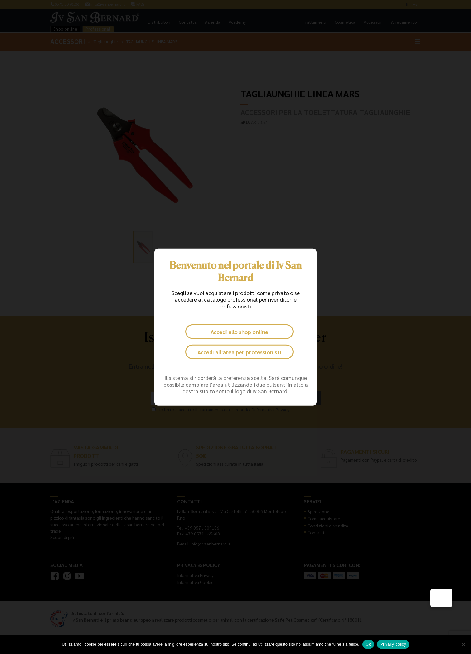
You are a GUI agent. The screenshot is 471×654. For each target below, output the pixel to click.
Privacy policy (393, 644)
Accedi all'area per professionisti (239, 352)
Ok (368, 644)
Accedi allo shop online (239, 331)
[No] (463, 644)
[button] (441, 598)
